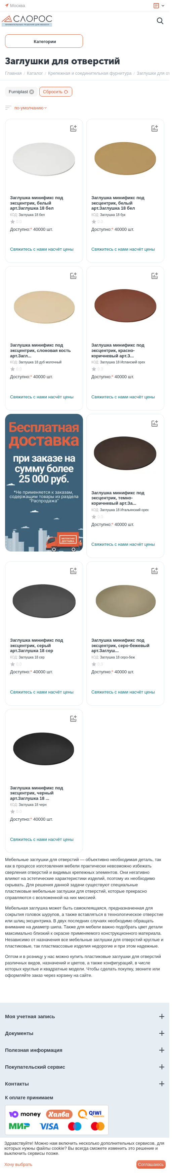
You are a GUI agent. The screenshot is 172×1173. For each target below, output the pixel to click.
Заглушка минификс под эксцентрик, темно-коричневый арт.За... (117, 498)
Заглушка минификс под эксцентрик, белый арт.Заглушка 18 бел (36, 203)
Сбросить (56, 91)
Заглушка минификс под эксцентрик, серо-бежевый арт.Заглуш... (120, 645)
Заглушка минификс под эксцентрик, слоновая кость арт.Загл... (40, 350)
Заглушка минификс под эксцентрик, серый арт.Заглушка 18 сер (36, 645)
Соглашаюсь (151, 1164)
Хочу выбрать (18, 1164)
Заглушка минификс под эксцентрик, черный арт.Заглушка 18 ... (36, 793)
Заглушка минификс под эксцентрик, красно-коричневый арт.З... (117, 350)
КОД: (14, 215)
